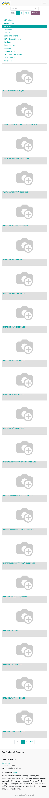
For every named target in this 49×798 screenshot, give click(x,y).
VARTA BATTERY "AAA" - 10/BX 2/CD (16, 158)
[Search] (36, 9)
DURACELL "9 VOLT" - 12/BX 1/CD (15, 597)
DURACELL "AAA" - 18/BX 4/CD (14, 698)
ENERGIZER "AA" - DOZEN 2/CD (14, 361)
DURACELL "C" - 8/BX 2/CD (12, 664)
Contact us (6, 763)
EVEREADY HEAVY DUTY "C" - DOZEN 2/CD (18, 496)
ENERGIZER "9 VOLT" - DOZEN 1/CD (15, 226)
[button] (35, 13)
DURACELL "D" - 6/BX (10, 630)
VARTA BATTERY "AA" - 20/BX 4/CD (15, 192)
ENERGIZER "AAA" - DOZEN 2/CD (14, 293)
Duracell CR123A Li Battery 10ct (14, 91)
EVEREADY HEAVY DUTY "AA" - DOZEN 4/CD (18, 529)
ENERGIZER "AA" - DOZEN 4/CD (14, 327)
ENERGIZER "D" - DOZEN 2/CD (13, 428)
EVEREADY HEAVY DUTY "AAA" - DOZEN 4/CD (19, 563)
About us (16, 773)
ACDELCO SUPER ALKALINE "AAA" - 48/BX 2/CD (20, 125)
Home (4, 755)
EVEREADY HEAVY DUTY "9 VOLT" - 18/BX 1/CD (19, 462)
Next (27, 13)
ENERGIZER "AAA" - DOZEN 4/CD (14, 259)
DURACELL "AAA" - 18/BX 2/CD (14, 732)
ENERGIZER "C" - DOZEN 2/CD (13, 394)
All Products (8, 20)
